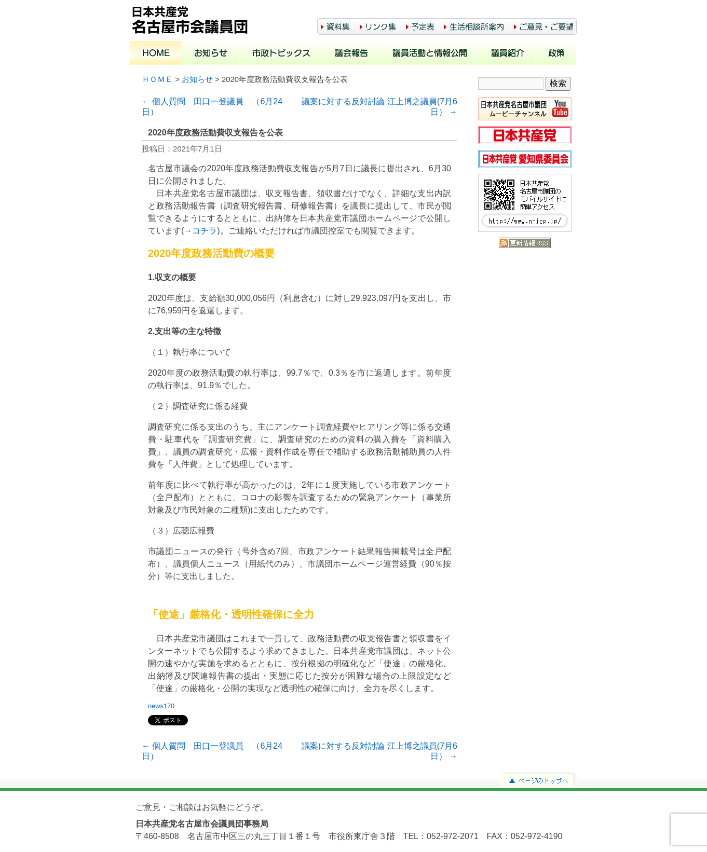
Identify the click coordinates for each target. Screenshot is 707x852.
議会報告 (351, 54)
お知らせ (211, 54)
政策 (556, 54)
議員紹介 (507, 54)
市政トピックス (281, 54)
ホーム (156, 54)
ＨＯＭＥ (157, 79)
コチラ (204, 230)
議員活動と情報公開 (429, 54)
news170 (161, 706)
